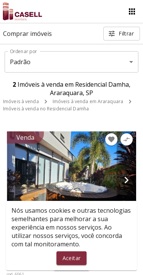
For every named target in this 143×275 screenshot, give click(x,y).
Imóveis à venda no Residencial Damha (46, 108)
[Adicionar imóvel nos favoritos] (111, 139)
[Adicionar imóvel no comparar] (127, 139)
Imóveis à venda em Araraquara (88, 101)
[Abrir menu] (132, 11)
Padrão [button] (20, 62)
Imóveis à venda (21, 101)
